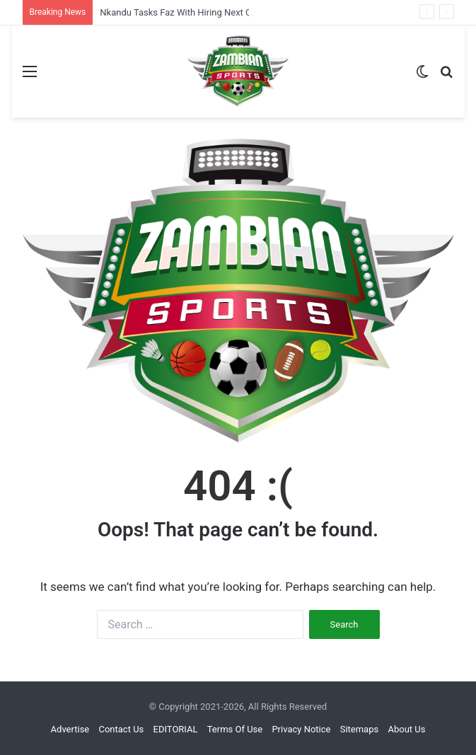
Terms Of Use (234, 729)
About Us (406, 729)
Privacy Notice (301, 729)
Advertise (70, 729)
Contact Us (121, 729)
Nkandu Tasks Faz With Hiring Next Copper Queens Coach (218, 12)
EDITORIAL (175, 729)
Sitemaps (359, 729)
